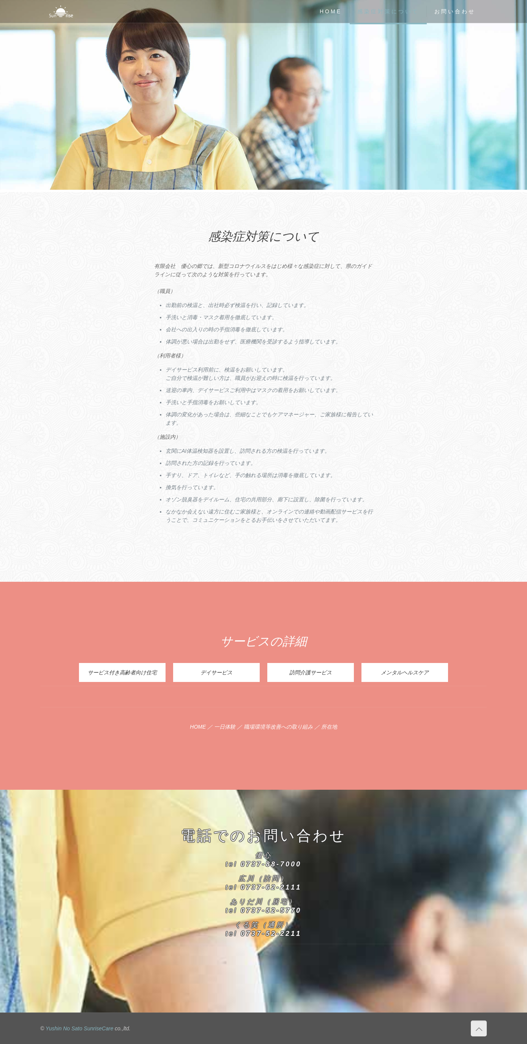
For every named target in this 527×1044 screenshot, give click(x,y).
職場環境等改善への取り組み (278, 727)
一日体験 (224, 727)
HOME (198, 727)
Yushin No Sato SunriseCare (79, 1028)
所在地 (329, 727)
